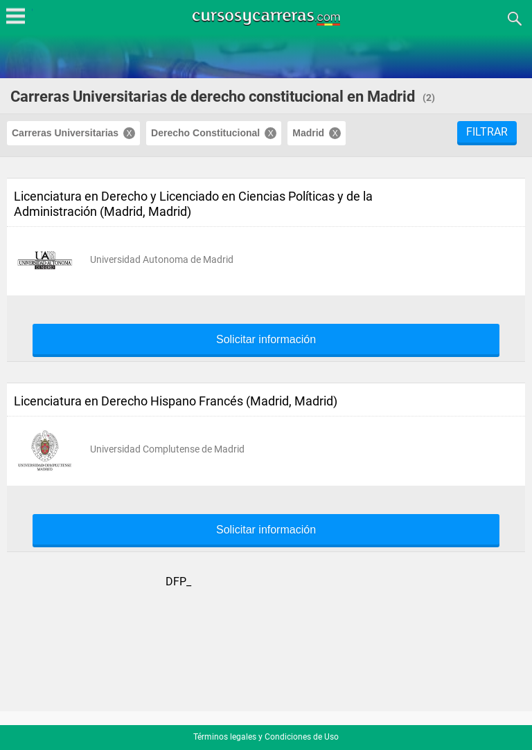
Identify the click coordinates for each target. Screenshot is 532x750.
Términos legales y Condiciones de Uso (266, 737)
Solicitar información (266, 339)
